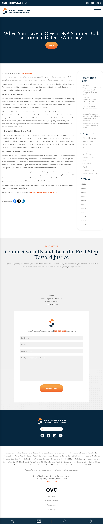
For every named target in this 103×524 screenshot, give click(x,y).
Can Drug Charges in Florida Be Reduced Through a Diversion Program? (90, 100)
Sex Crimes (86, 164)
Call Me (51, 45)
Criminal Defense (26, 73)
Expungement (87, 151)
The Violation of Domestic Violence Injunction (89, 109)
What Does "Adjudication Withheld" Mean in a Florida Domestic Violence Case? (91, 90)
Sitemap (51, 510)
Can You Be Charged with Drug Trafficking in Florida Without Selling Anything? (91, 117)
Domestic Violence (89, 141)
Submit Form (51, 389)
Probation (86, 160)
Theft (84, 167)
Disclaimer (51, 496)
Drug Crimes (87, 144)
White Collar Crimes (90, 173)
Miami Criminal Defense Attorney (44, 192)
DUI (83, 148)
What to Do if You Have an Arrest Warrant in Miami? (91, 125)
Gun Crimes (86, 154)
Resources (51, 505)
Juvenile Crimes (88, 157)
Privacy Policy (51, 501)
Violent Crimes (88, 170)
